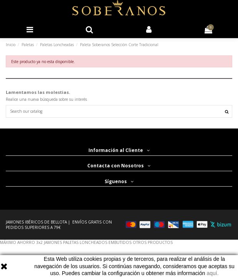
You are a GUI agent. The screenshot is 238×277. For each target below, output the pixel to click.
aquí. (212, 273)
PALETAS (70, 242)
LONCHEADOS (93, 242)
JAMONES (53, 242)
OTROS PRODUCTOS (153, 242)
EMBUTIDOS (119, 242)
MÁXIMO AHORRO (17, 242)
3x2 (39, 242)
